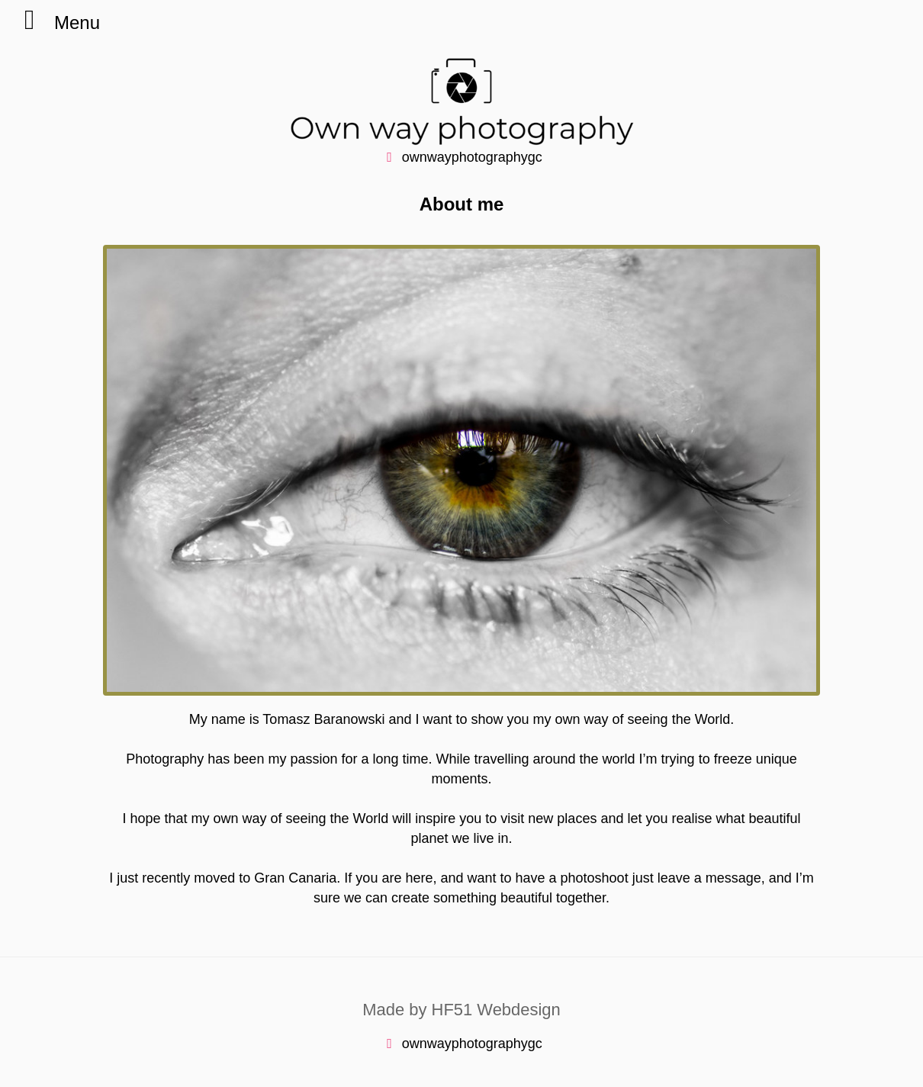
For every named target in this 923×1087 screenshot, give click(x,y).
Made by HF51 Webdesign (461, 1009)
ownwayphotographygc (461, 157)
